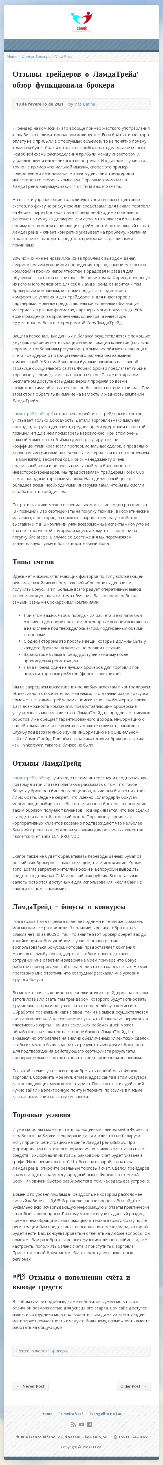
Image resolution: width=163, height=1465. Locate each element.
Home (12, 56)
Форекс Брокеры (36, 56)
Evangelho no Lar (105, 1413)
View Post (63, 56)
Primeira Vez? (70, 1413)
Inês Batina (84, 104)
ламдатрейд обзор (31, 413)
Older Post (133, 1386)
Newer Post (30, 1386)
